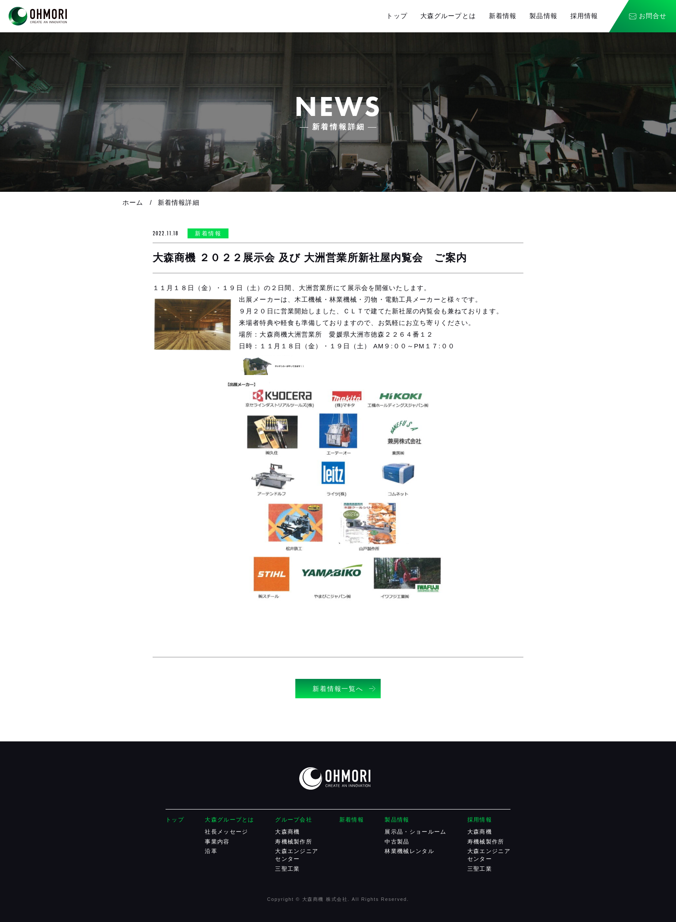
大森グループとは (448, 15)
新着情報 (503, 15)
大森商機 (287, 831)
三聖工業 (287, 869)
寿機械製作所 (293, 841)
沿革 (211, 851)
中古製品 (397, 841)
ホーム (132, 202)
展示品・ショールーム (415, 831)
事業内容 (217, 841)
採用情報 (584, 15)
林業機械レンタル (409, 851)
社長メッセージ (226, 831)
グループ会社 (293, 819)
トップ (396, 15)
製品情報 (543, 15)
